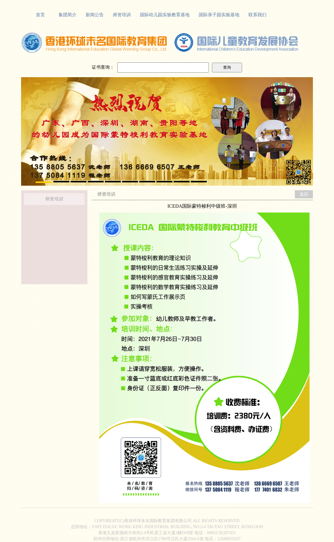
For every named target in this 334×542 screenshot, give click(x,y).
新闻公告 (95, 14)
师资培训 (122, 14)
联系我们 (257, 14)
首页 (40, 14)
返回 (304, 194)
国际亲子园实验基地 (219, 14)
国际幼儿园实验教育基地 (165, 14)
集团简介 (67, 14)
